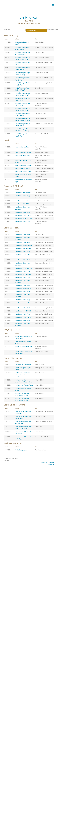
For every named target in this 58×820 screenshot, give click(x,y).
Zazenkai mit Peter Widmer (23, 193)
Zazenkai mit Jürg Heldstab (23, 249)
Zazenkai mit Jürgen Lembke (23, 201)
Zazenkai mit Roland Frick (22, 234)
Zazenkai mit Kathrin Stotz (22, 212)
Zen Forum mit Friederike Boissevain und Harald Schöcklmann (22, 375)
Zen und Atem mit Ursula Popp (24, 346)
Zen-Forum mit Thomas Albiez (24, 385)
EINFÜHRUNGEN (29, 17)
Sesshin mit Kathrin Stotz (22, 155)
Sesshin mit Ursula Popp (22, 147)
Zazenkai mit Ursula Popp (22, 196)
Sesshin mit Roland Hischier (23, 165)
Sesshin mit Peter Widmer (22, 168)
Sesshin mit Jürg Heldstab (23, 171)
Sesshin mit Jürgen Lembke (23, 152)
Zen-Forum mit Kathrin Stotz (23, 365)
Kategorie (7, 29)
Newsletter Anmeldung (48, 462)
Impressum (51, 464)
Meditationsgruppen (21, 450)
